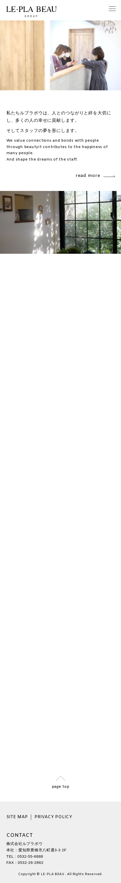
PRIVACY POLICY (53, 817)
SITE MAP (17, 817)
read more (95, 176)
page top (60, 786)
